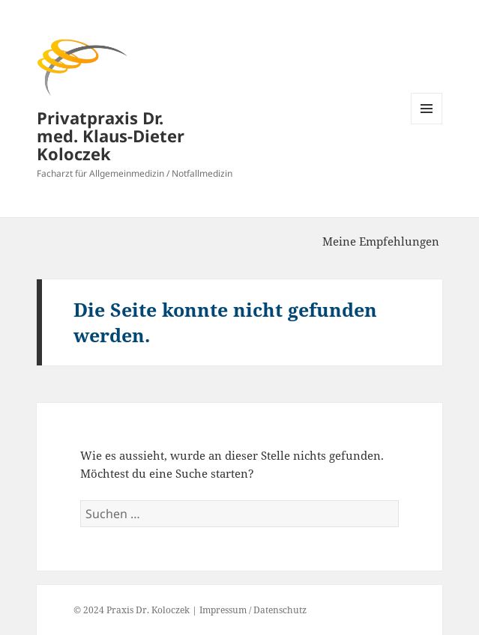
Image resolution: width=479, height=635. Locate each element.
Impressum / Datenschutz (253, 610)
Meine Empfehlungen (380, 241)
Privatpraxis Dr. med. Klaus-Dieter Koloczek (110, 135)
